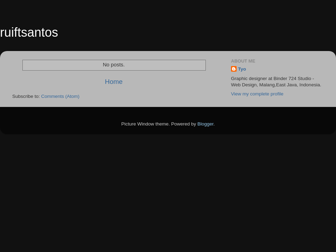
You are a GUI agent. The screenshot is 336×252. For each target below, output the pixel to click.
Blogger (205, 124)
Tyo (242, 69)
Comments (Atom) (60, 96)
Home (113, 81)
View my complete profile (257, 93)
